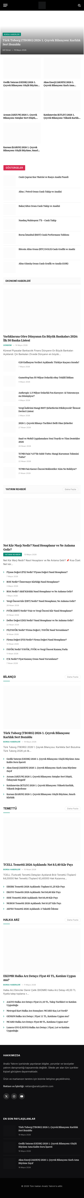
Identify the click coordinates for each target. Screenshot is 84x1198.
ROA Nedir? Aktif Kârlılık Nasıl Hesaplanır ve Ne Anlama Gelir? (40, 591)
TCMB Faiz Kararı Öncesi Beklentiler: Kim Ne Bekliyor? (47, 469)
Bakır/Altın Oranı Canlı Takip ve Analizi (39, 206)
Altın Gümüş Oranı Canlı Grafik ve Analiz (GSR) (43, 263)
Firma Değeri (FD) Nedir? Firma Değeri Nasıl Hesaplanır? (37, 639)
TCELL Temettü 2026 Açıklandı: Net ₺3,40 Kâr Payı (38, 865)
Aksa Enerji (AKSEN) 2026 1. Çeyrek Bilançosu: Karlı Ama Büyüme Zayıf (59, 85)
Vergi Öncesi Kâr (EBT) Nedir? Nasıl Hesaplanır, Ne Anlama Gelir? (41, 601)
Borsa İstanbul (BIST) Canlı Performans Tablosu (44, 234)
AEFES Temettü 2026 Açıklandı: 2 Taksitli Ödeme (32, 908)
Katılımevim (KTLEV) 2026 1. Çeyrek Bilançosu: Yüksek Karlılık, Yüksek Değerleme (62, 117)
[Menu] (5, 5)
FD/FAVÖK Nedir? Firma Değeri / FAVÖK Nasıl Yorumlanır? (38, 630)
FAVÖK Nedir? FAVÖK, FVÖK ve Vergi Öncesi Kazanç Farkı (37, 649)
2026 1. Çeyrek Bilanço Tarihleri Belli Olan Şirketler (45, 423)
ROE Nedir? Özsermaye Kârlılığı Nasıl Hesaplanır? (33, 581)
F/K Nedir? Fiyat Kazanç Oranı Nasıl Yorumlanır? (32, 659)
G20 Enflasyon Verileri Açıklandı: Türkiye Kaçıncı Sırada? (48, 362)
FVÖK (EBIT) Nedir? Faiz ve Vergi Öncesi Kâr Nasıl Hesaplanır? (40, 610)
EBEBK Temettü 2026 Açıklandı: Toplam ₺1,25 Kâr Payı (36, 886)
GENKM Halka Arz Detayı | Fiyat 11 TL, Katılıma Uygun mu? (38, 1016)
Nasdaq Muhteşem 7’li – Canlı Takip (37, 220)
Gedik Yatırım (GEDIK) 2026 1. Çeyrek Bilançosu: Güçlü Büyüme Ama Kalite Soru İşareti (21, 85)
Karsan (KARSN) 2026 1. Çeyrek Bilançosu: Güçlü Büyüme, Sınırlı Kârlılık (21, 150)
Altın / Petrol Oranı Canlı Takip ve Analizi (40, 191)
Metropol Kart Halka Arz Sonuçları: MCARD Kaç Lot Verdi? (37, 1010)
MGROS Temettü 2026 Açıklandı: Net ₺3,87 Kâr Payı (34, 903)
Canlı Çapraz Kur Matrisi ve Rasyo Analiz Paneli (43, 177)
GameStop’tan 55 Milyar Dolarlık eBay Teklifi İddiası (46, 377)
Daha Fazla (70, 489)
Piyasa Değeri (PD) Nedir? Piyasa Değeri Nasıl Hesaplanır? (37, 572)
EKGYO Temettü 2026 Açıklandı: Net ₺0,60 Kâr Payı (34, 892)
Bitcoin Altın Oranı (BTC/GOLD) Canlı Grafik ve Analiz (47, 249)
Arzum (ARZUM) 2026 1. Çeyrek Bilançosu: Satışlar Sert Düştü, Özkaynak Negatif (20, 117)
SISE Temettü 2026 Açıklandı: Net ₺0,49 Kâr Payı (32, 897)
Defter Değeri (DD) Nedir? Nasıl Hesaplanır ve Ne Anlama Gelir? (40, 620)
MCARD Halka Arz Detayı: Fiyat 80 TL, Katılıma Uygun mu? (37, 1021)
